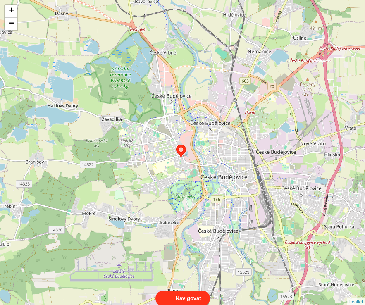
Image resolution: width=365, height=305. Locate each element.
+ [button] (11, 11)
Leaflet (356, 294)
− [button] (11, 24)
